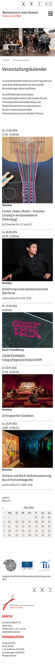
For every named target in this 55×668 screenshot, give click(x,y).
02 (42, 517)
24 (49, 530)
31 (49, 535)
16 (42, 526)
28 (29, 535)
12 (17, 526)
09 (42, 521)
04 (9, 521)
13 (23, 526)
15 (36, 526)
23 (42, 530)
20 (23, 530)
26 (17, 535)
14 (29, 526)
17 (49, 526)
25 (9, 535)
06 (23, 521)
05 (17, 521)
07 (29, 521)
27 (23, 535)
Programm (6, 60)
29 (36, 535)
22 (36, 530)
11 (9, 526)
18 (9, 530)
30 (42, 535)
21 (29, 530)
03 (49, 517)
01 (36, 517)
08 (36, 521)
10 (49, 521)
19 (17, 530)
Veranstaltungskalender (21, 60)
